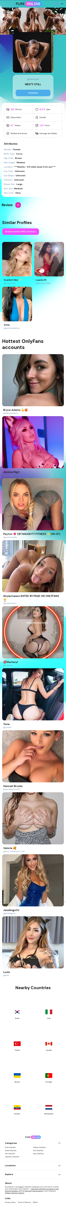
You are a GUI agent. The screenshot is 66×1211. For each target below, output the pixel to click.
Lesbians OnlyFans (12, 1157)
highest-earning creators (14, 1193)
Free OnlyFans (10, 1147)
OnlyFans (33, 92)
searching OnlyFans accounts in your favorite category (32, 1190)
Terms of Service (24, 1202)
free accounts (37, 1191)
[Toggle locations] (59, 1165)
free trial (28, 1191)
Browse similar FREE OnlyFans (20, 231)
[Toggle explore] (59, 1174)
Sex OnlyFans (10, 1154)
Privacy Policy (10, 1202)
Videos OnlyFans (39, 1147)
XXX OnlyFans (38, 1150)
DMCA (35, 1202)
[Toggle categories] (59, 1143)
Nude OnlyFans (10, 1150)
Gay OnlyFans (38, 1154)
